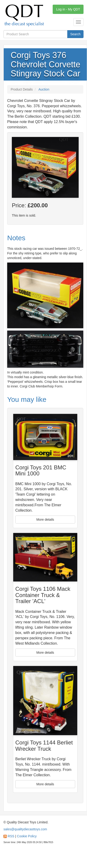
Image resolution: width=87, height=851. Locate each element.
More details (45, 519)
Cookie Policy (27, 836)
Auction (44, 89)
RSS (11, 836)
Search (75, 34)
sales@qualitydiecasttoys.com (25, 829)
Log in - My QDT (68, 9)
